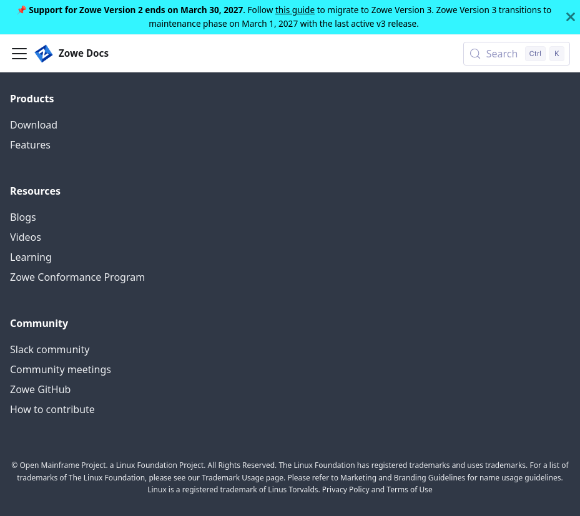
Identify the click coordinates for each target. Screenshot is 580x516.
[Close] (570, 17)
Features (30, 145)
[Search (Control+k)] (516, 54)
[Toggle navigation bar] (19, 53)
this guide (295, 10)
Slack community (49, 349)
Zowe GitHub (40, 389)
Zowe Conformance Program (77, 277)
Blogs (23, 217)
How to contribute (52, 409)
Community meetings (60, 369)
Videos (25, 237)
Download (33, 125)
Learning (31, 257)
